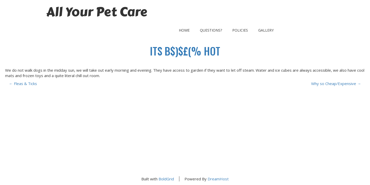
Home (184, 30)
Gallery (266, 30)
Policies (240, 30)
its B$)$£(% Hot (185, 51)
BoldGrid (166, 178)
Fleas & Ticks (23, 83)
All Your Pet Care (96, 12)
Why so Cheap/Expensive (336, 83)
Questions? (211, 30)
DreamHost (218, 178)
